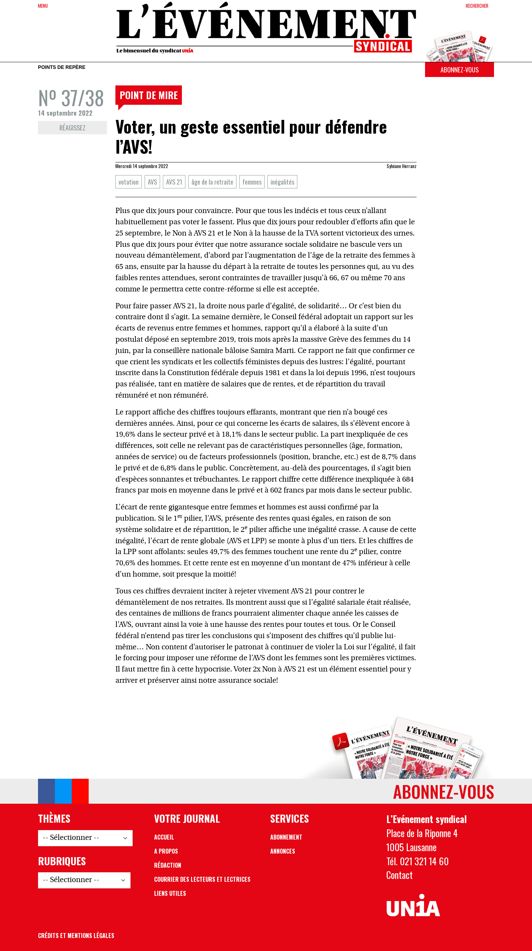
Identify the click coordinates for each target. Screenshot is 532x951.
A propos (166, 851)
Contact (399, 875)
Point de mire (149, 95)
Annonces (282, 851)
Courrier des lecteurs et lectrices (202, 879)
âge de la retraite (212, 181)
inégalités (282, 181)
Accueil (164, 837)
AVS (152, 181)
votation (129, 181)
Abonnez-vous (460, 69)
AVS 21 (174, 181)
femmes (251, 181)
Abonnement (286, 837)
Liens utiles (170, 893)
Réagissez (72, 127)
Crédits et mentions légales (76, 935)
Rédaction (167, 865)
